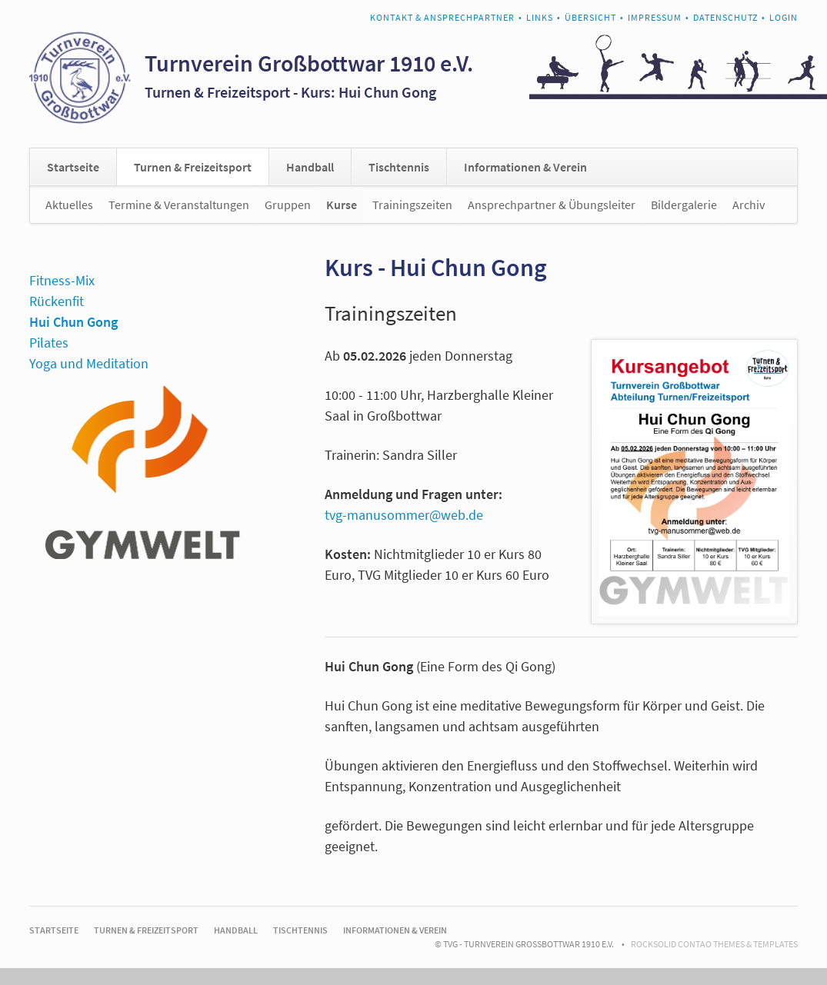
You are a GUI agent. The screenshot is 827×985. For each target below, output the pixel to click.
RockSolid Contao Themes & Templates (714, 944)
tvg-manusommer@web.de (404, 515)
